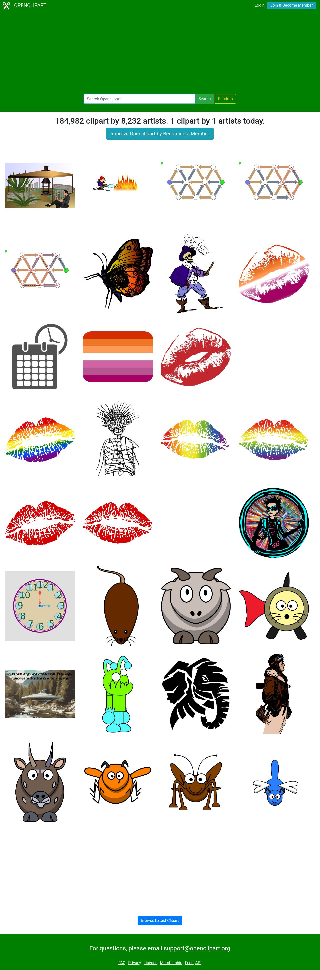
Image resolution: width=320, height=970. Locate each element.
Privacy (134, 962)
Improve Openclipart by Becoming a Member (159, 134)
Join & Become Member (291, 5)
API (198, 962)
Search (204, 98)
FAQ (122, 962)
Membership (171, 962)
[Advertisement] (160, 53)
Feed (189, 962)
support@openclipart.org (197, 948)
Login (259, 5)
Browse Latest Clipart (160, 920)
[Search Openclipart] (140, 99)
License (151, 962)
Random (225, 98)
